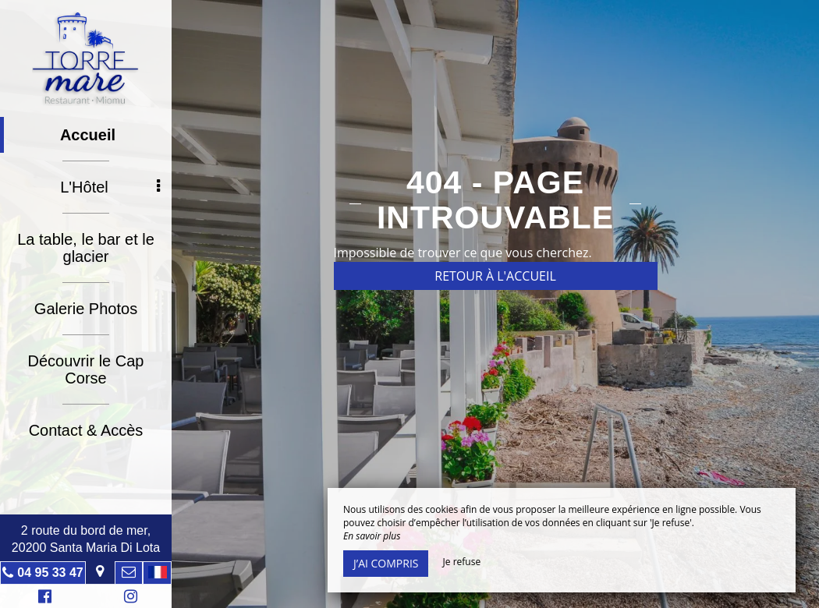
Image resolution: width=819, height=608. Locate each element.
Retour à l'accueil (495, 276)
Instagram (128, 598)
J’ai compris (385, 563)
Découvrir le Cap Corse (86, 369)
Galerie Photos (85, 308)
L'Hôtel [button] (110, 187)
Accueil (87, 134)
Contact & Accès (86, 430)
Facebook (42, 598)
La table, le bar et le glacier (85, 248)
